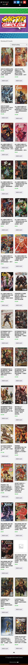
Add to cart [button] (5, 80)
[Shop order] (18, 44)
